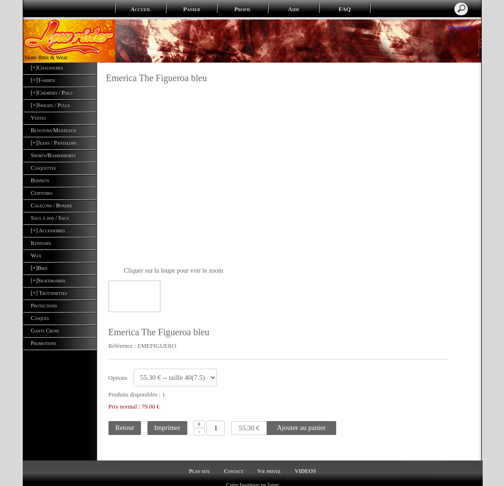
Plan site (199, 463)
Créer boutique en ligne (252, 477)
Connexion (459, 27)
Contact (233, 463)
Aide (294, 9)
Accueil (140, 9)
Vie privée (269, 463)
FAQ (344, 9)
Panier (191, 9)
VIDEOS (305, 463)
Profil (242, 9)
